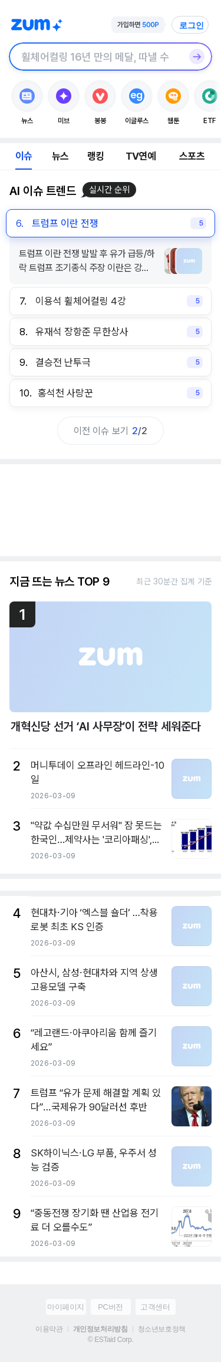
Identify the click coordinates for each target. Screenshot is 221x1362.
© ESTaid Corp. (110, 1339)
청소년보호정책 (162, 1329)
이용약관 (48, 1329)
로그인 (191, 25)
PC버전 (110, 1307)
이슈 (23, 156)
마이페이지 (65, 1307)
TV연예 (141, 156)
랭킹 (95, 156)
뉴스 (60, 156)
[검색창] (95, 56)
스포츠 (191, 156)
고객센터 (155, 1307)
